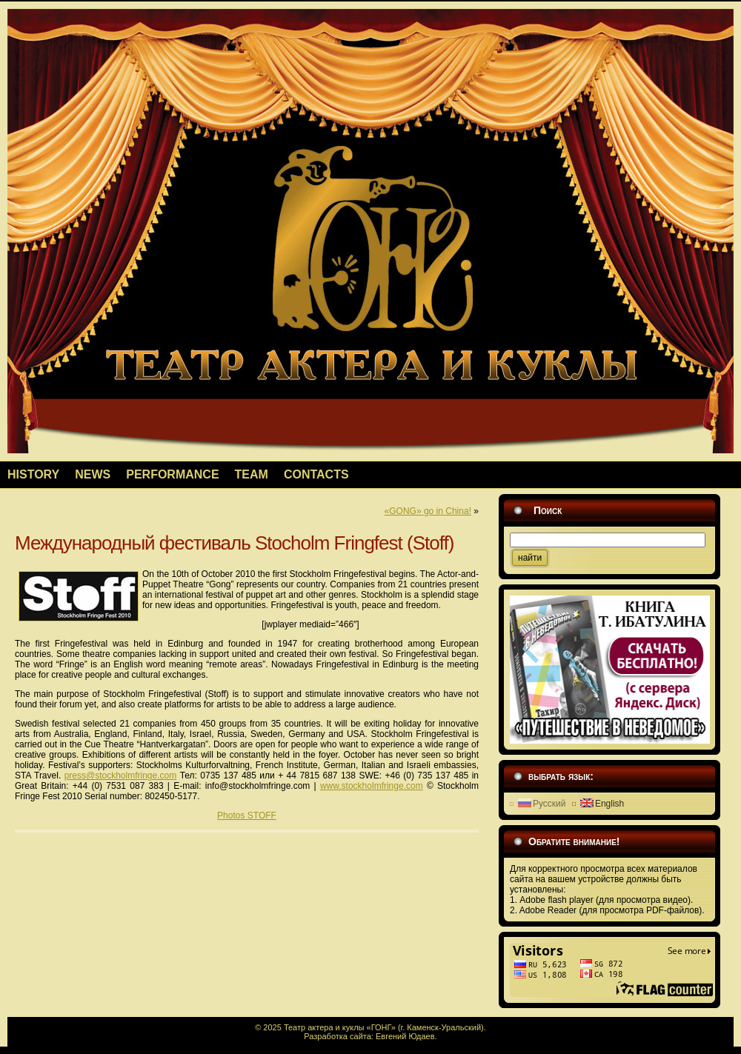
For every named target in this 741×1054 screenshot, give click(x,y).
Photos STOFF (246, 815)
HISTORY (33, 474)
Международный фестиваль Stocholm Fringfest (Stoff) (234, 543)
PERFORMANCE (172, 474)
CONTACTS (316, 474)
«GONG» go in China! (428, 511)
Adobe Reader (549, 910)
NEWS (92, 474)
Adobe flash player (557, 900)
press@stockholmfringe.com (120, 775)
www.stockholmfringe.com (371, 786)
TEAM (251, 474)
